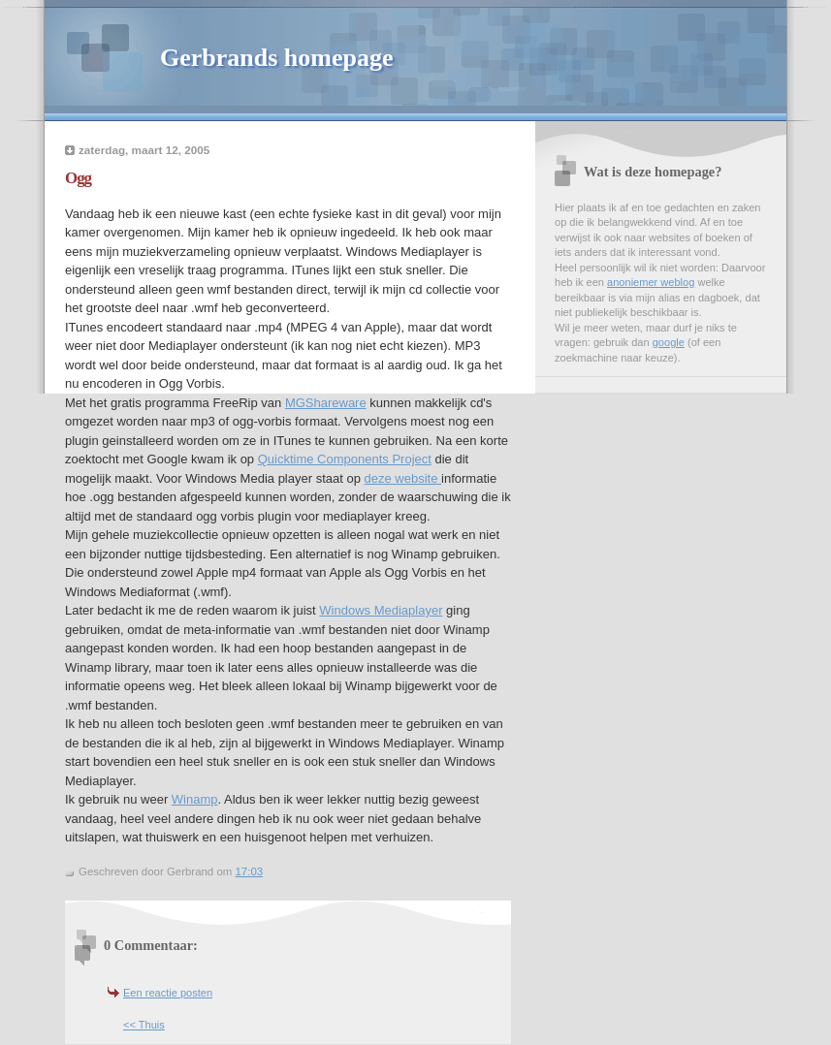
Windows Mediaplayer (380, 610)
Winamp (195, 799)
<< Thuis (144, 1024)
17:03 (249, 871)
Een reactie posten (167, 992)
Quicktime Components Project (344, 459)
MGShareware (326, 403)
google (669, 342)
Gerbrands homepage (277, 58)
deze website (403, 478)
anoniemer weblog (650, 282)
